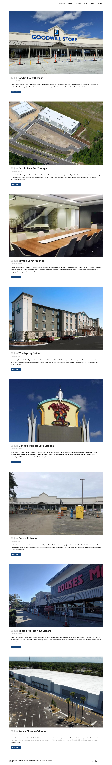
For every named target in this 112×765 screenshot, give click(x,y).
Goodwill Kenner (28, 538)
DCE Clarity (42, 760)
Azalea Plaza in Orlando (32, 731)
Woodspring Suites (29, 353)
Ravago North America (31, 260)
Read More (15, 92)
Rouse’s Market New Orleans (34, 630)
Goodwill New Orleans (30, 78)
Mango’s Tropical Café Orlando (36, 445)
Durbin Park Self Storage (32, 168)
